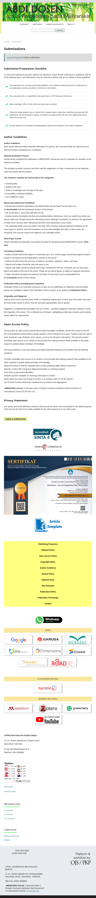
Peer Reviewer (48, 586)
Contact (48, 604)
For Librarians (9, 819)
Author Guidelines (48, 568)
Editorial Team (48, 580)
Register (76, 5)
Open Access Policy (48, 556)
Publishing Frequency (48, 544)
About (71, 24)
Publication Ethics (48, 592)
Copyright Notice (48, 562)
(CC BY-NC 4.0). (33, 891)
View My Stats (10, 791)
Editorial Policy (48, 550)
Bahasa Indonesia (11, 836)
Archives (37, 24)
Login (86, 5)
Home (7, 42)
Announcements (54, 24)
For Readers (8, 810)
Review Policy (48, 574)
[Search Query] (43, 30)
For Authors (8, 815)
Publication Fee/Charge (48, 598)
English (7, 840)
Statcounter (8, 787)
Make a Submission (15, 419)
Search (60, 30)
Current (24, 24)
